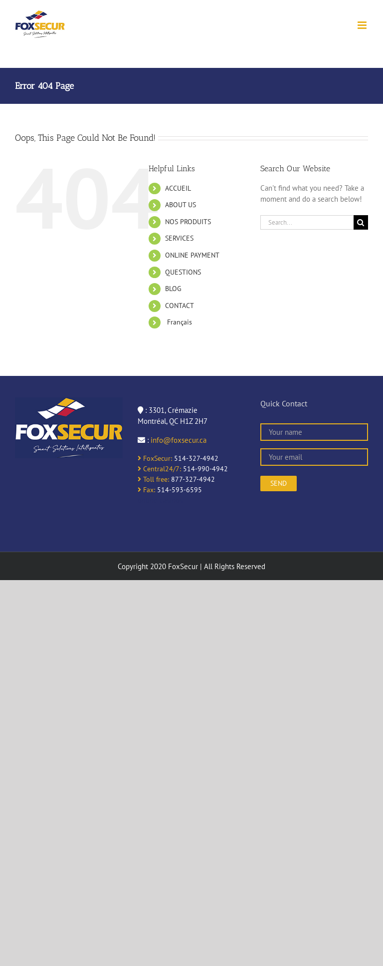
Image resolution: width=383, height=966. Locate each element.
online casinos (160, 500)
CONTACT (179, 305)
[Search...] (307, 222)
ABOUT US (180, 204)
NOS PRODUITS (188, 221)
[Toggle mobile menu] (363, 25)
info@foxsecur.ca (178, 440)
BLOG (173, 288)
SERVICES (179, 238)
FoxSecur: (155, 458)
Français (178, 322)
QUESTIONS (183, 272)
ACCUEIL (178, 188)
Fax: (146, 489)
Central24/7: (159, 468)
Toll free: (153, 479)
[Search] (361, 222)
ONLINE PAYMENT (192, 255)
